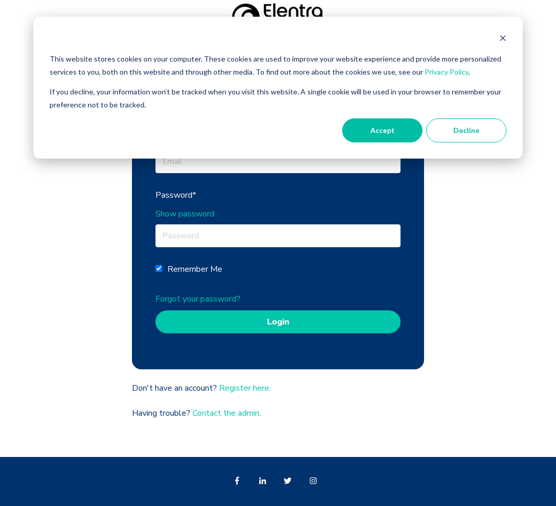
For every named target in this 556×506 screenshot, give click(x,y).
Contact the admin (225, 413)
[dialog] (278, 88)
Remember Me (194, 269)
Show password (184, 214)
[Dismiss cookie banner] (502, 39)
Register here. (245, 388)
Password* (175, 195)
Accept (382, 130)
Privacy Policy (446, 71)
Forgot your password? (197, 299)
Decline (466, 130)
